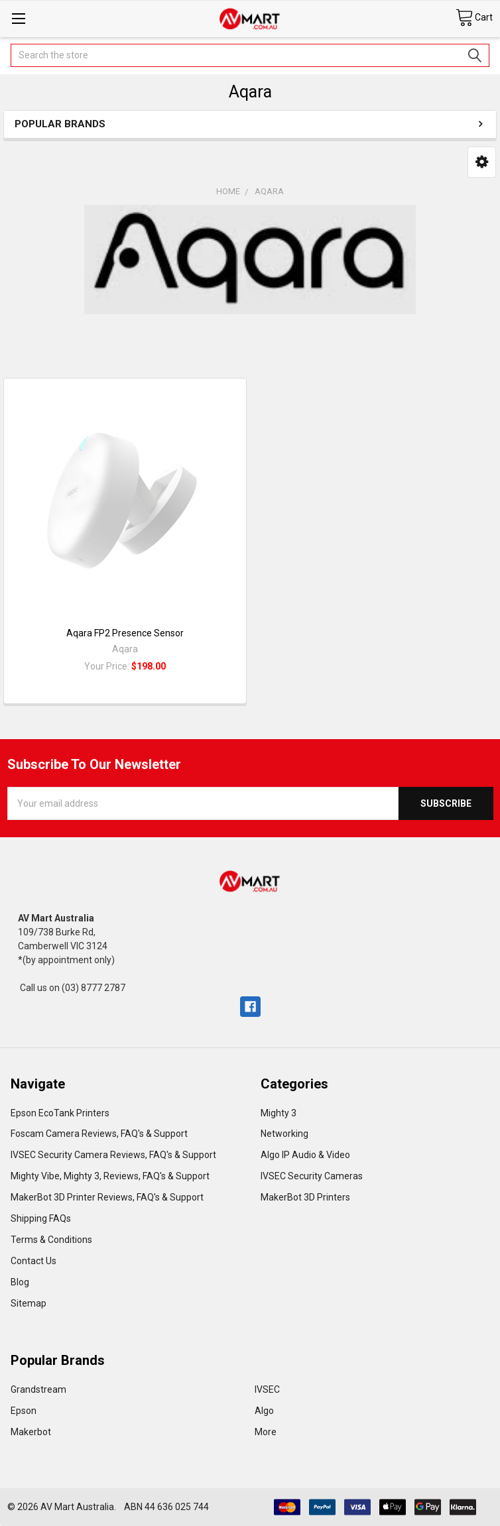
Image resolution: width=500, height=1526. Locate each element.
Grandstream (38, 1389)
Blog (20, 1282)
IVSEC (267, 1389)
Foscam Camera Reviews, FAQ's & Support (99, 1133)
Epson (23, 1410)
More (266, 1432)
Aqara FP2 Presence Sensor (125, 633)
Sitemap (28, 1303)
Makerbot (31, 1432)
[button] (482, 162)
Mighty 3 (278, 1113)
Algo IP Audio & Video (305, 1154)
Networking (284, 1133)
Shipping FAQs (41, 1218)
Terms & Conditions (51, 1239)
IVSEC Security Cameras (312, 1176)
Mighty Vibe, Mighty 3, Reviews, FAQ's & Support (110, 1176)
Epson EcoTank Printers (60, 1113)
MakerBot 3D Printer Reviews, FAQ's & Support (107, 1197)
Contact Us (33, 1261)
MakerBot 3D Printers (305, 1197)
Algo (264, 1410)
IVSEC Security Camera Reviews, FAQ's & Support (113, 1154)
